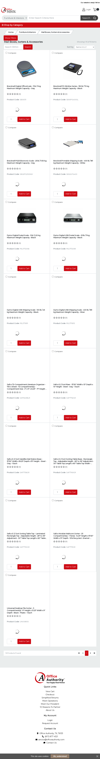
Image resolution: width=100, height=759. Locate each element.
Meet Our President (50, 704)
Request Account (50, 723)
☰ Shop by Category (12, 25)
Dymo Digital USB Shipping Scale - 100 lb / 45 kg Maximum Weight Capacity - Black (26, 311)
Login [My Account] (86, 9)
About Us (50, 710)
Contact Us (50, 743)
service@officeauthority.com (50, 739)
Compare (12, 53)
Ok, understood (60, 756)
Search (28, 47)
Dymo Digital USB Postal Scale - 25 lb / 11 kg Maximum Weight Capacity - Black (71, 236)
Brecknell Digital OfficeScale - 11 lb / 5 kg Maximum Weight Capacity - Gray (24, 87)
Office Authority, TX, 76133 (50, 733)
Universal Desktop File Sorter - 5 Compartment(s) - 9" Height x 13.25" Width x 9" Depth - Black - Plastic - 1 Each (26, 610)
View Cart (50, 691)
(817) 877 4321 (50, 736)
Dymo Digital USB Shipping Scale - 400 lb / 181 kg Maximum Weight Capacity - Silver (72, 311)
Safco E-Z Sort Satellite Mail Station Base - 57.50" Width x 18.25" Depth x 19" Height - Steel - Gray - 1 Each (26, 461)
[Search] (54, 18)
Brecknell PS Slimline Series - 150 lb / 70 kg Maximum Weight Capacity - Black (71, 87)
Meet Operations (50, 701)
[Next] (90, 653)
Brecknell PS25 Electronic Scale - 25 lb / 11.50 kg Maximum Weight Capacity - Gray (26, 162)
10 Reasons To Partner (50, 707)
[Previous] (83, 653)
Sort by (70, 47)
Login (50, 720)
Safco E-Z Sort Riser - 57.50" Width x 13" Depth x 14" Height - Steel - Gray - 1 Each (73, 385)
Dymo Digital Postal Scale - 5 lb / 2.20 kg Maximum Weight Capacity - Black (23, 236)
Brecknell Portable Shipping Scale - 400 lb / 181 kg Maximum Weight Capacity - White (73, 162)
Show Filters (10, 38)
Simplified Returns (50, 698)
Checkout (50, 694)
